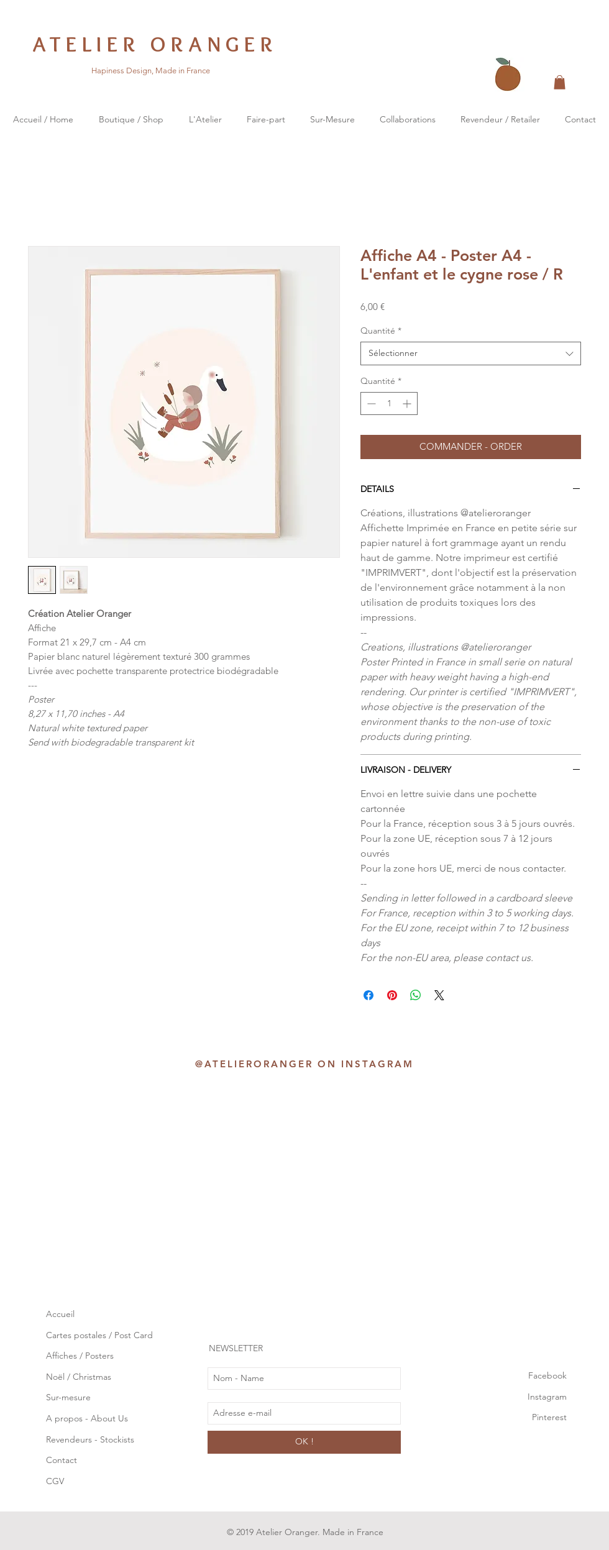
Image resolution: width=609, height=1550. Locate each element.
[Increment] (408, 403)
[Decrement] (370, 403)
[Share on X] (439, 995)
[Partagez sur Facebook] (368, 995)
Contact (61, 1460)
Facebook (547, 1375)
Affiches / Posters (80, 1355)
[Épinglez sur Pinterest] (392, 995)
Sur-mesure (68, 1397)
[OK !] (304, 1442)
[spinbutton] (389, 403)
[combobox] (470, 353)
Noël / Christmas (78, 1376)
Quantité (380, 330)
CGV (55, 1481)
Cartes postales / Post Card (99, 1335)
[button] (560, 82)
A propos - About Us (87, 1418)
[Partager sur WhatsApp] (415, 995)
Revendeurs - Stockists (91, 1439)
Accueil (60, 1314)
